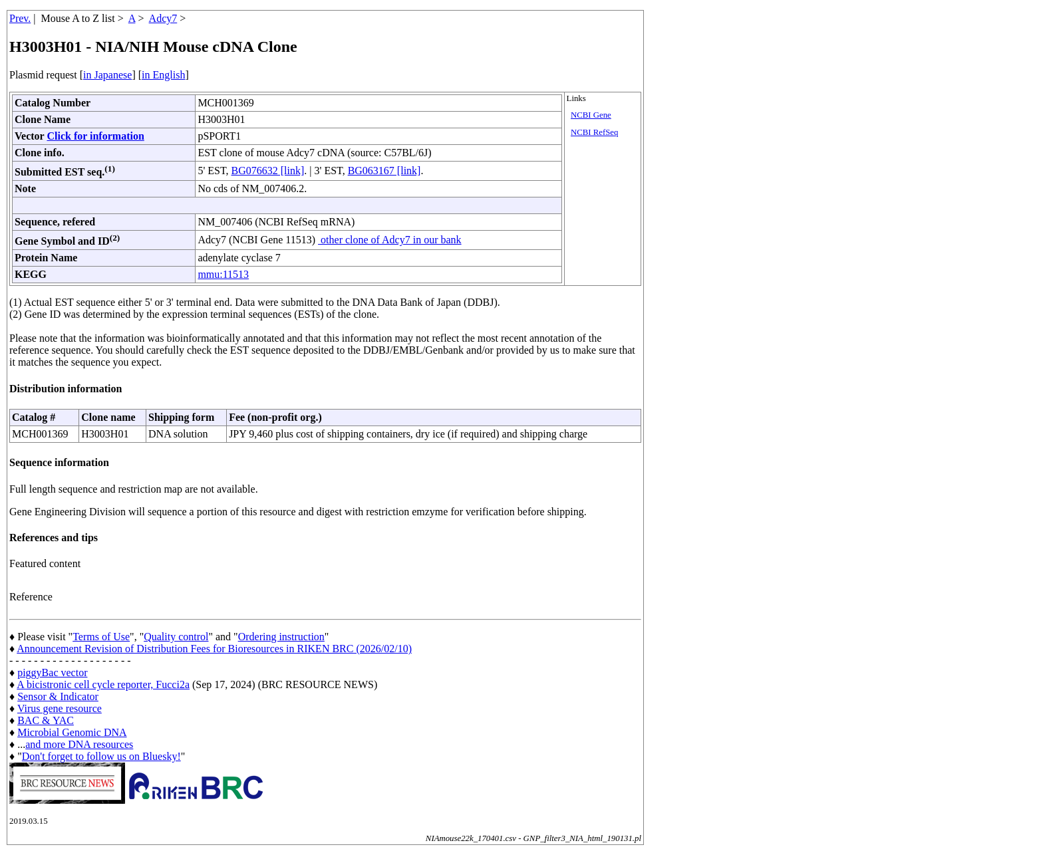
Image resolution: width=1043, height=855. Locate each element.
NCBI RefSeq (594, 132)
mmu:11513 (223, 274)
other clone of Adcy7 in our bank (390, 239)
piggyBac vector (52, 672)
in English (163, 74)
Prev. (20, 18)
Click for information (95, 136)
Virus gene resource (59, 708)
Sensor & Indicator (57, 696)
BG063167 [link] (384, 170)
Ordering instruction (281, 636)
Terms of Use (101, 636)
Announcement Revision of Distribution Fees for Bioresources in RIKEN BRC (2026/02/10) (214, 648)
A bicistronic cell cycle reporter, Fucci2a (103, 684)
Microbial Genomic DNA (71, 732)
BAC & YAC (45, 720)
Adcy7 (163, 18)
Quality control (176, 636)
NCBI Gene (591, 115)
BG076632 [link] (268, 170)
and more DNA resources (79, 744)
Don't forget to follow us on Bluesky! (101, 756)
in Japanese (107, 74)
